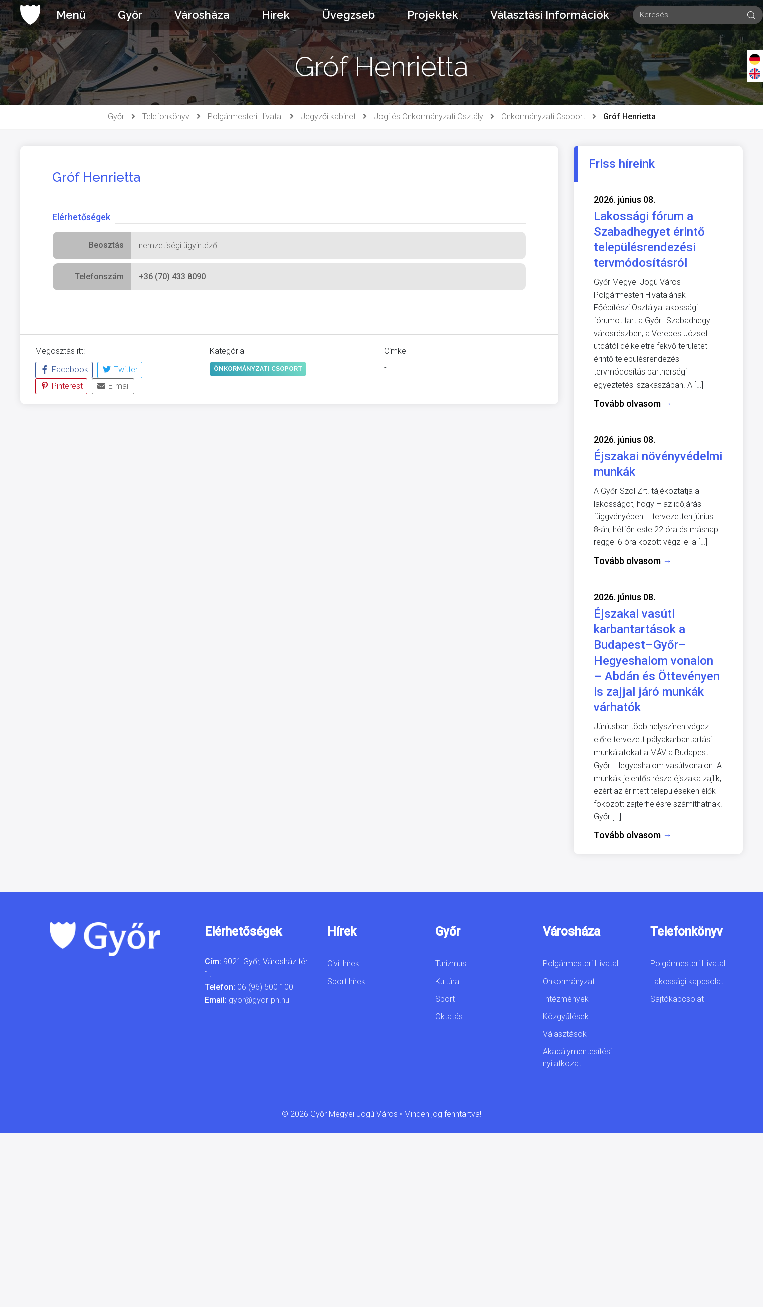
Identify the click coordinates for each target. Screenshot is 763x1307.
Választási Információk (549, 14)
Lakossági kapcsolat (686, 981)
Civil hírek (343, 963)
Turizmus (450, 963)
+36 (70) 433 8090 (172, 276)
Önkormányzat (569, 981)
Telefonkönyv (165, 116)
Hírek (276, 14)
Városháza (202, 14)
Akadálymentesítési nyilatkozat (577, 1057)
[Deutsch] (754, 59)
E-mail (113, 386)
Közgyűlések (566, 1016)
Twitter (120, 370)
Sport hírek (346, 981)
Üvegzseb (348, 14)
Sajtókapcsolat (677, 999)
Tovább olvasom (633, 403)
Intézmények (566, 999)
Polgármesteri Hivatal (245, 116)
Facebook (64, 370)
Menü (71, 14)
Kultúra (447, 981)
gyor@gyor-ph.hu (259, 1000)
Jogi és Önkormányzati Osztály (428, 116)
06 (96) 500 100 (265, 987)
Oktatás (449, 1016)
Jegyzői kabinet (328, 116)
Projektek (432, 14)
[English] (754, 73)
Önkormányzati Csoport (543, 116)
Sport (445, 999)
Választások (565, 1034)
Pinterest (61, 386)
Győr (130, 14)
